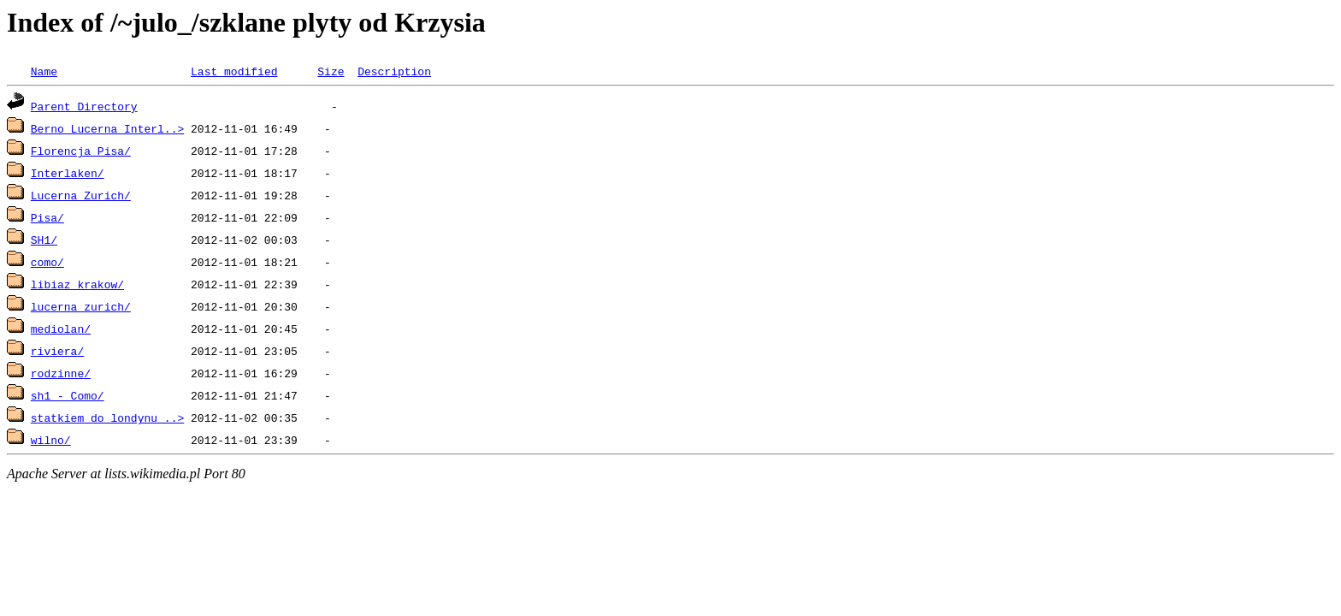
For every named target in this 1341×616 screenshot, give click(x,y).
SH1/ (44, 239)
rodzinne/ (61, 373)
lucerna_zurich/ (81, 306)
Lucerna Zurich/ (81, 195)
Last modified (234, 71)
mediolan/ (61, 328)
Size (330, 71)
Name (44, 71)
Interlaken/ (67, 173)
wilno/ (51, 439)
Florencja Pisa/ (81, 150)
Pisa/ (47, 217)
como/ (47, 262)
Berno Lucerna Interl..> (107, 128)
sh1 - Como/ (67, 395)
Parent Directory (84, 106)
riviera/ (57, 350)
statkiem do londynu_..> (107, 417)
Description (394, 71)
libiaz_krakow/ (77, 284)
